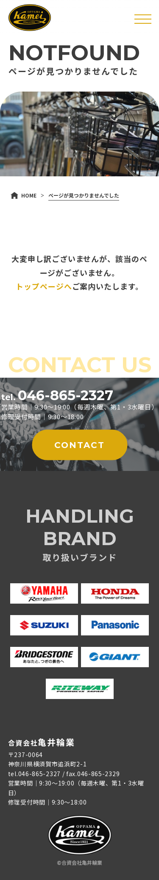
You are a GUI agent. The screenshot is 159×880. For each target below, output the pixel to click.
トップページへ (44, 286)
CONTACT (79, 445)
